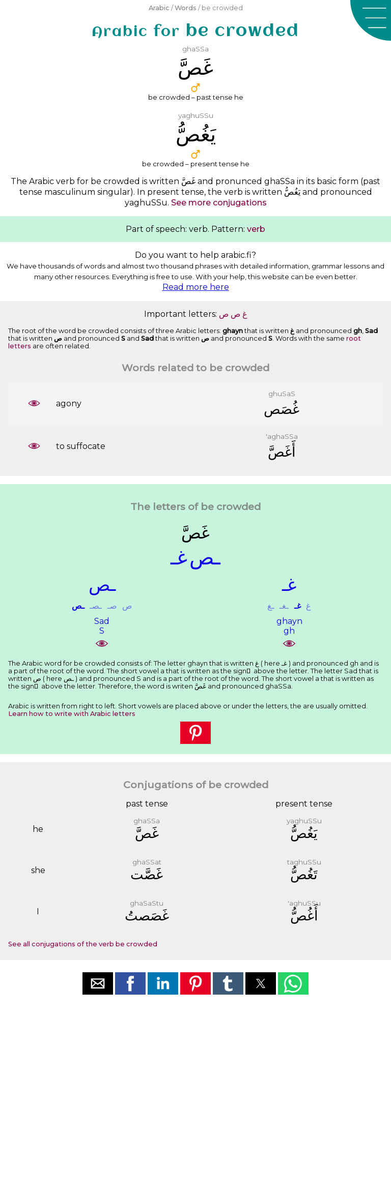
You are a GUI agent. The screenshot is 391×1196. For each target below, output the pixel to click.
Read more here (195, 287)
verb (256, 229)
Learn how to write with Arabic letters (71, 713)
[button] (370, 20)
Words (186, 8)
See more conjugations (219, 202)
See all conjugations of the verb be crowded (82, 944)
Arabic (159, 8)
